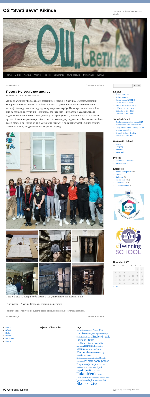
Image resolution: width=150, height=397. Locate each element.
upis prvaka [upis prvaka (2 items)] (106, 377)
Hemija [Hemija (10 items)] (88, 345)
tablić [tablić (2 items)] (98, 371)
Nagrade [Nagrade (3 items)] (102, 358)
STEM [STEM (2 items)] (94, 371)
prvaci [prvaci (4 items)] (102, 364)
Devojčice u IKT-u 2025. (125, 136)
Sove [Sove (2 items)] (94, 367)
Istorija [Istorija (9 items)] (80, 348)
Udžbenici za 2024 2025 (125, 111)
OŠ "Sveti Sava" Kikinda (29, 10)
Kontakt (100, 75)
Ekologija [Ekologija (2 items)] (80, 337)
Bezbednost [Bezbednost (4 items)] (81, 330)
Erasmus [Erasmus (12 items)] (81, 339)
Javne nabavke (73, 75)
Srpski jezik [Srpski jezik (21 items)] (84, 370)
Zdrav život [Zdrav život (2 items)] (98, 380)
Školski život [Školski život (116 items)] (88, 383)
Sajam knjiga (12, 85)
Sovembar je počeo (95, 85)
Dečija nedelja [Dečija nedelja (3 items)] (93, 333)
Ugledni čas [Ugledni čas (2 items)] (98, 377)
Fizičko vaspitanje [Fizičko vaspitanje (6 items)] (85, 343)
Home (9, 75)
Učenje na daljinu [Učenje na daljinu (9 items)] (85, 380)
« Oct (115, 287)
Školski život (31, 311)
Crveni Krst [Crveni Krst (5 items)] (98, 330)
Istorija (49, 311)
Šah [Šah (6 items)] (104, 380)
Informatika (120, 149)
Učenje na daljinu (122, 185)
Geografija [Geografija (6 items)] (98, 343)
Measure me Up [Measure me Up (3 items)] (98, 352)
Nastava (27, 75)
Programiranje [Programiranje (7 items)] (83, 364)
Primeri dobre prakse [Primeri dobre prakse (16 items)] (96, 360)
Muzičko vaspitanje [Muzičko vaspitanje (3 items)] (84, 355)
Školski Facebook (122, 94)
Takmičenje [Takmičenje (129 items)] (87, 373)
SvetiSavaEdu (33, 95)
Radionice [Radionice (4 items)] (81, 367)
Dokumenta (59, 75)
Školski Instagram (122, 97)
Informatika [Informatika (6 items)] (97, 346)
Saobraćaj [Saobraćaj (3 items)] (88, 367)
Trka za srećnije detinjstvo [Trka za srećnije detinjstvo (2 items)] (85, 377)
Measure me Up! (122, 163)
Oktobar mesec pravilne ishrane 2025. (130, 122)
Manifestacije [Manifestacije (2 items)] (97, 349)
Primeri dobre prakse (123, 172)
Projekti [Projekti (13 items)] (95, 364)
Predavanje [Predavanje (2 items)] (80, 361)
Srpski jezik (120, 152)
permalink (80, 311)
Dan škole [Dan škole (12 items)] (82, 333)
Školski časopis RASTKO (125, 100)
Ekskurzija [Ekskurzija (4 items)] (87, 337)
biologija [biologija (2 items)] (89, 330)
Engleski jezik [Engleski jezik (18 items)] (101, 336)
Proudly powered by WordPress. (128, 390)
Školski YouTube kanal (124, 103)
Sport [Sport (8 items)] (99, 367)
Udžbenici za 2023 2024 (125, 108)
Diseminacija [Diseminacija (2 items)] (103, 333)
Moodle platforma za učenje (126, 105)
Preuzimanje (88, 75)
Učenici (37, 75)
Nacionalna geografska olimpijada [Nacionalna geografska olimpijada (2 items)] (88, 358)
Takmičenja (120, 183)
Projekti (47, 75)
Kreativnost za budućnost (125, 161)
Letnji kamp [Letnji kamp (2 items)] (88, 349)
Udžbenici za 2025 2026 (125, 114)
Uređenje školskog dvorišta (126, 133)
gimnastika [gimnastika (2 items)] (80, 346)
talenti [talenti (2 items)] (100, 374)
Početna (8, 327)
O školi (18, 75)
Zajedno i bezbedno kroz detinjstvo (129, 125)
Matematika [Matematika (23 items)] (84, 352)
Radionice (119, 177)
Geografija (120, 147)
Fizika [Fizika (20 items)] (90, 339)
